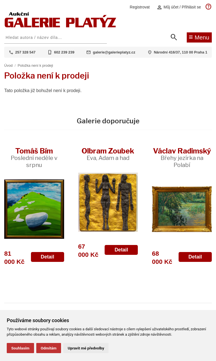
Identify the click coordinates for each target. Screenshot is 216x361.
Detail (47, 257)
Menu (199, 37)
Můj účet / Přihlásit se (179, 7)
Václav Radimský (182, 157)
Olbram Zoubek (108, 153)
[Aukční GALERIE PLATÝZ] (60, 26)
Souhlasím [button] (20, 348)
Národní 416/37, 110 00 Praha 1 (180, 52)
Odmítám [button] (49, 348)
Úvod (8, 65)
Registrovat (140, 7)
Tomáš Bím (34, 157)
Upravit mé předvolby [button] (86, 348)
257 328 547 (25, 52)
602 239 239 (64, 52)
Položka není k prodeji (35, 65)
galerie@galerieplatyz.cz (114, 52)
